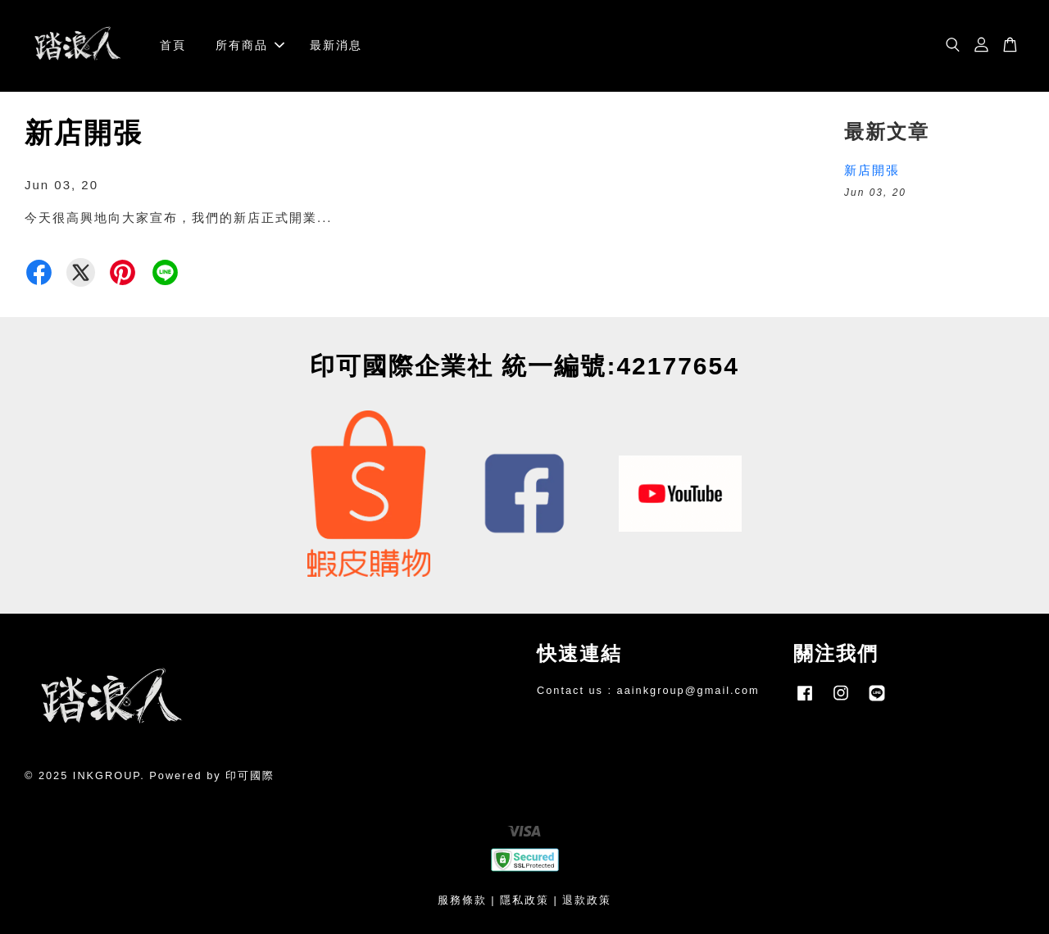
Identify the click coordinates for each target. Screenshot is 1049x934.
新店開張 (872, 170)
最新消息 (336, 45)
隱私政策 (524, 900)
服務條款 (462, 900)
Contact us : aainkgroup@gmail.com (648, 690)
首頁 (173, 45)
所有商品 (250, 45)
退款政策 (586, 900)
